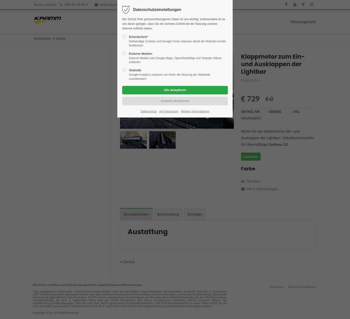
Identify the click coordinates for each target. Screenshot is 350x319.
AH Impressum (168, 111)
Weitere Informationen (195, 111)
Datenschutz (148, 111)
